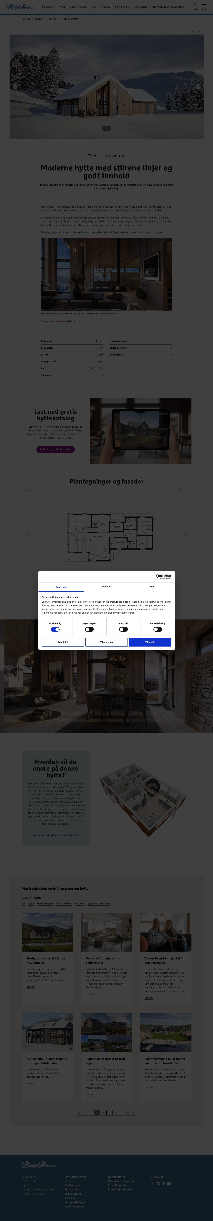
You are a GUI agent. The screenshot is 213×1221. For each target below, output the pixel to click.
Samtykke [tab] (61, 587)
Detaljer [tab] (106, 586)
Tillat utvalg (106, 642)
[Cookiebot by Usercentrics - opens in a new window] (158, 576)
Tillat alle (150, 642)
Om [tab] (152, 586)
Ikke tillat (63, 642)
